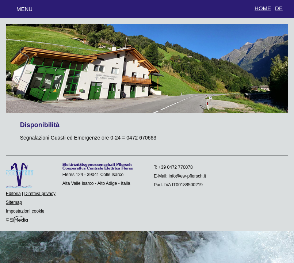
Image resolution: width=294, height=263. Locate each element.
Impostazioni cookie (25, 211)
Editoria (13, 193)
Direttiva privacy (40, 193)
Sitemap (14, 202)
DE (279, 8)
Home (263, 8)
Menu (24, 9)
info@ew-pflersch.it (187, 176)
